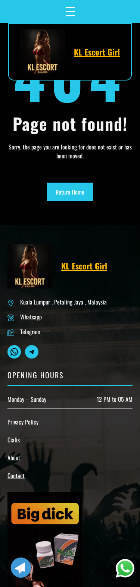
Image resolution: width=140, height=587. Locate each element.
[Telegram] (21, 568)
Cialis (13, 439)
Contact (16, 475)
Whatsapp (31, 316)
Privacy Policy (22, 421)
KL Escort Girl (97, 52)
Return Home (70, 191)
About (13, 457)
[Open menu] (70, 11)
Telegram (30, 331)
